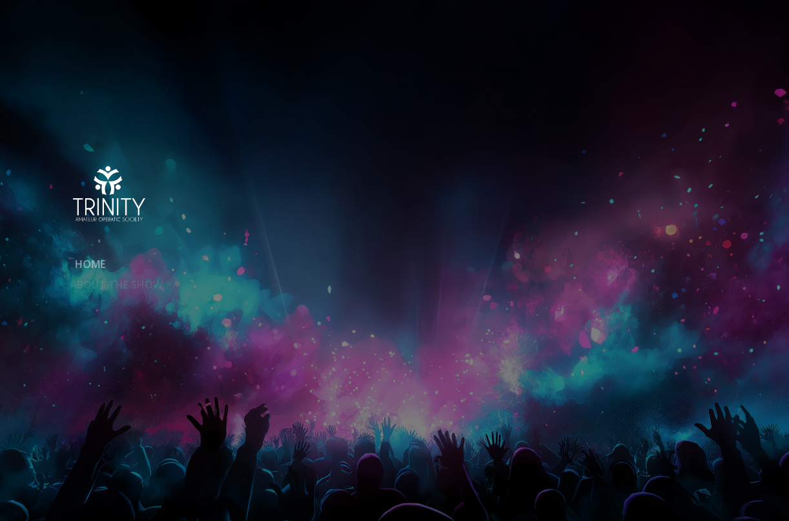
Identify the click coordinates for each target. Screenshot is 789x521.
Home (85, 264)
